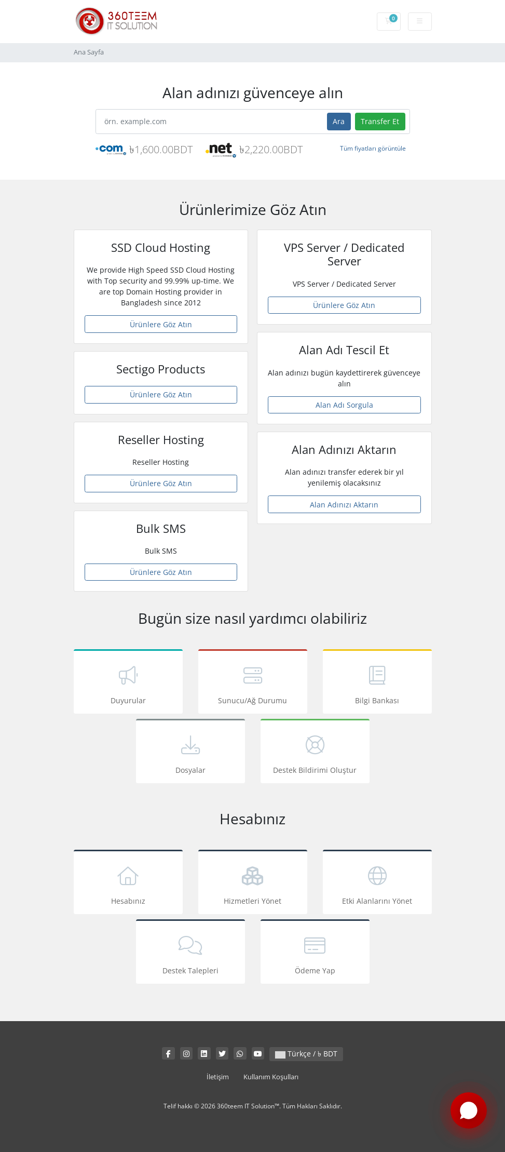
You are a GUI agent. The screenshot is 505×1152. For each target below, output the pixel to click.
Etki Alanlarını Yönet (377, 884)
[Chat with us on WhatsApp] (469, 1112)
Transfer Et (380, 121)
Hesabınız (128, 884)
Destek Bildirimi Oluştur (315, 753)
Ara (339, 121)
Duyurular (128, 683)
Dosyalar (190, 753)
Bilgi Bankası (377, 683)
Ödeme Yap (315, 953)
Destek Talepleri (190, 953)
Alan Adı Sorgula (344, 405)
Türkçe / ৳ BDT (306, 1054)
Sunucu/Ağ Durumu (252, 683)
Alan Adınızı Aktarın (344, 505)
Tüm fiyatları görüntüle (373, 148)
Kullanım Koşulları (270, 1077)
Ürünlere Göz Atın (161, 324)
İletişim (218, 1077)
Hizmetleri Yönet (252, 884)
